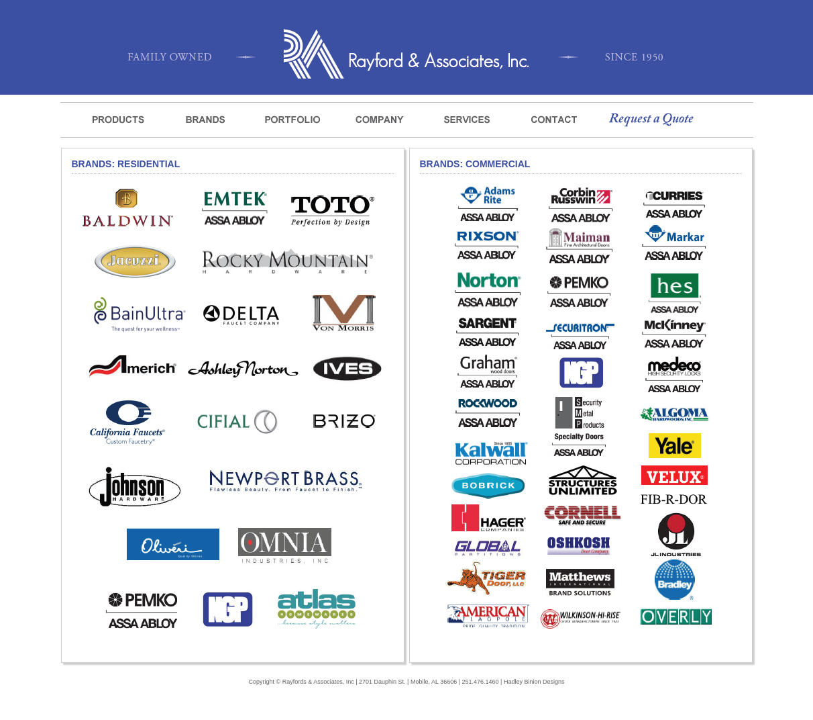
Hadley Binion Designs (534, 681)
